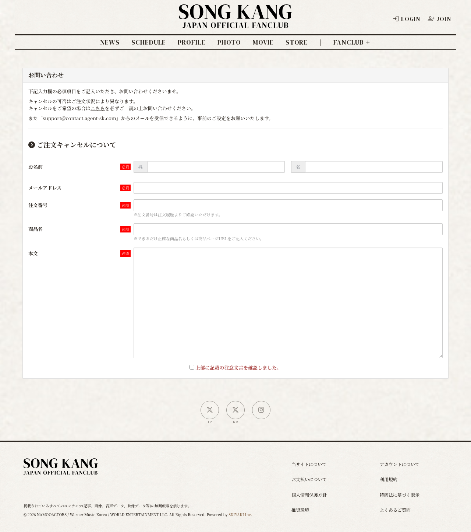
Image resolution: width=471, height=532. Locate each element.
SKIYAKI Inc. (240, 514)
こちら (98, 108)
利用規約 (388, 479)
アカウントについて (399, 464)
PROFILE (191, 42)
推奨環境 (300, 510)
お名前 (35, 166)
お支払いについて (309, 479)
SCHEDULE (148, 42)
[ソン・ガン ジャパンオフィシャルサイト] (235, 22)
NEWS (110, 42)
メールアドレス (44, 187)
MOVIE (263, 42)
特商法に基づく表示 (399, 494)
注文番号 (37, 205)
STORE (297, 42)
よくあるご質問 (395, 510)
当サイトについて (308, 464)
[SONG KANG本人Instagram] (261, 410)
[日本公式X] (210, 410)
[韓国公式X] (235, 410)
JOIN (439, 19)
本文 (33, 253)
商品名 (35, 228)
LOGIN (406, 19)
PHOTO (229, 42)
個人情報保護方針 (309, 494)
